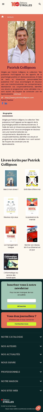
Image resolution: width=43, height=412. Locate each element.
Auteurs (10, 17)
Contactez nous (21, 324)
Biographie (7, 113)
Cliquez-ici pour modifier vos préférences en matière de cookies (21, 409)
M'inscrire (21, 306)
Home (2, 17)
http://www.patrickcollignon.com (17, 97)
